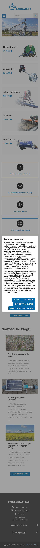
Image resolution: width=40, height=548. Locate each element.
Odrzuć (17, 300)
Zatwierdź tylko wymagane (21, 308)
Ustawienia (28, 300)
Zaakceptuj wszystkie (24, 304)
